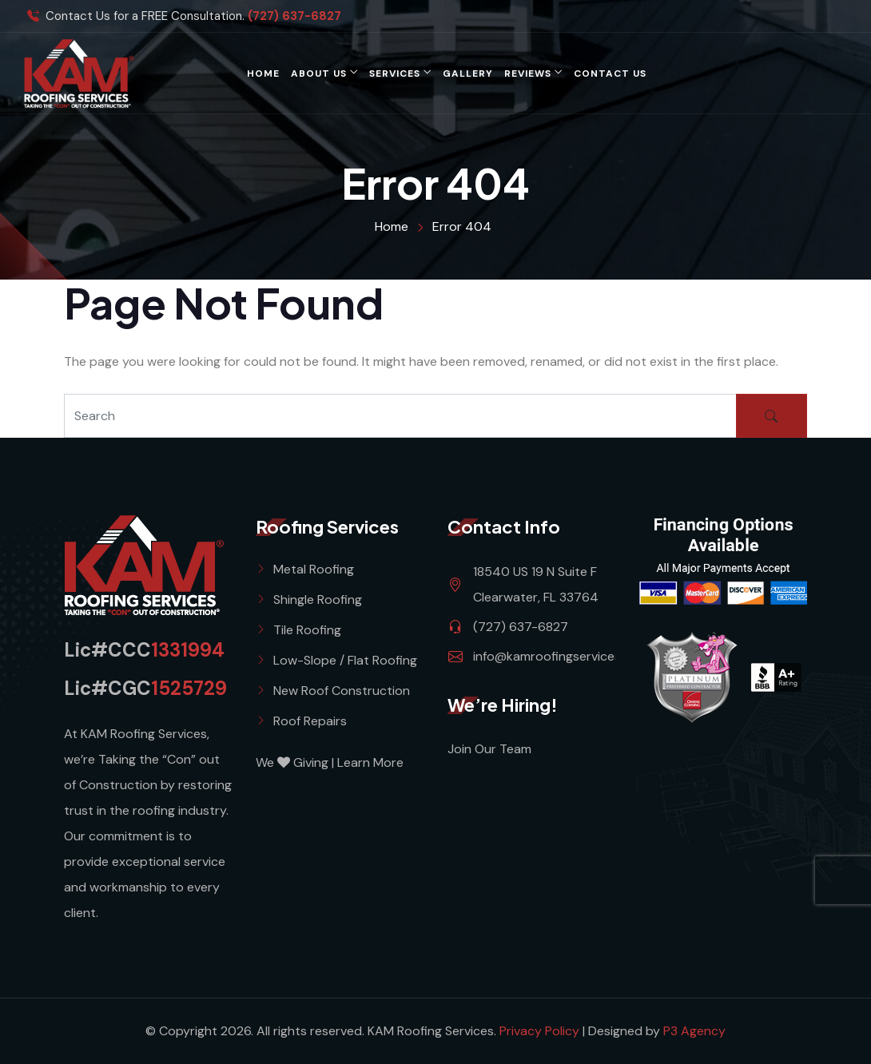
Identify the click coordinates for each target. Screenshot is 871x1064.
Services (394, 73)
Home (263, 73)
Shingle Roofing (317, 599)
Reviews (527, 73)
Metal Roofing (313, 569)
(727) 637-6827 (294, 16)
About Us (319, 73)
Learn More (370, 762)
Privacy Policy (541, 1030)
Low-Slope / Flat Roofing (345, 660)
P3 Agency (694, 1030)
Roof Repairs (310, 721)
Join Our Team (489, 748)
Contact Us (610, 73)
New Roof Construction (341, 690)
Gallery (468, 73)
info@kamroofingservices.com (561, 656)
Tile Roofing (307, 629)
